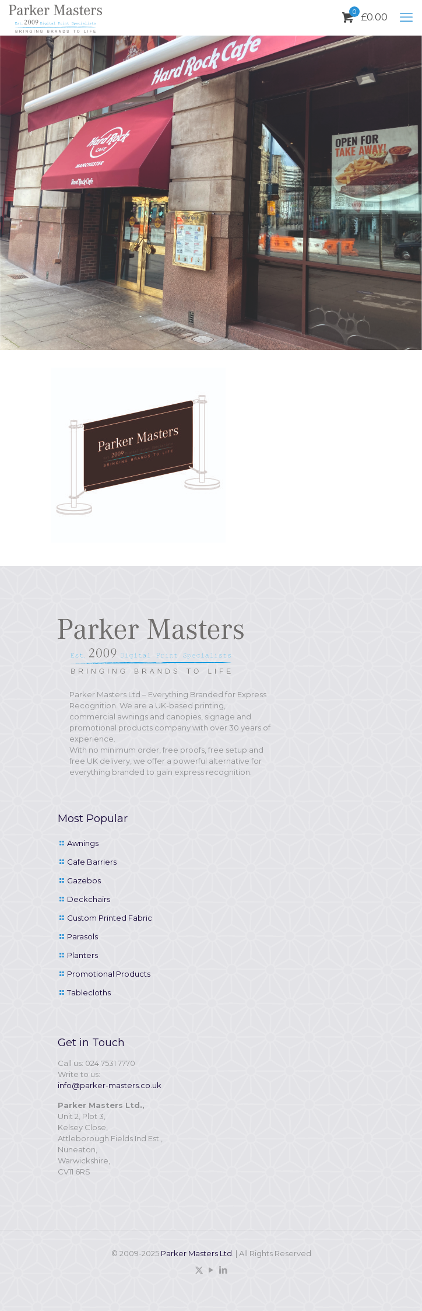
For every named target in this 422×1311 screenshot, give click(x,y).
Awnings (83, 843)
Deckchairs (88, 899)
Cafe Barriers (92, 861)
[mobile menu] (406, 17)
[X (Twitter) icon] (199, 1269)
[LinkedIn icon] (223, 1269)
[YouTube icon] (211, 1269)
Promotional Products (108, 973)
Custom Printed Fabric (109, 917)
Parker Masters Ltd (196, 1253)
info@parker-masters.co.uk (109, 1085)
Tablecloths (89, 992)
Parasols (82, 936)
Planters (82, 955)
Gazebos (84, 880)
